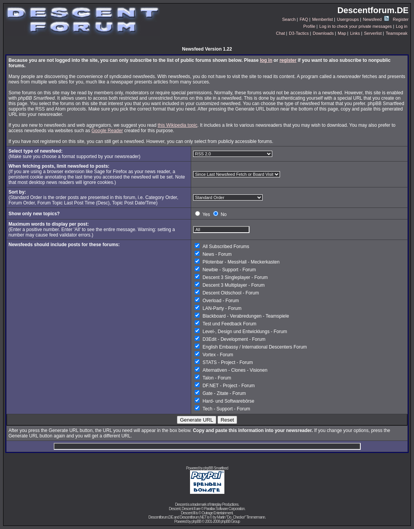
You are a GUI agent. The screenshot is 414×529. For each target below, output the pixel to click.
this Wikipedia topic (177, 125)
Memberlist (322, 19)
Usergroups (348, 19)
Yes (206, 214)
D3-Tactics (299, 33)
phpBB (196, 521)
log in (266, 60)
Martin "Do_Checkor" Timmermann (241, 517)
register (288, 60)
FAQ (304, 19)
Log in (401, 26)
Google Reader (107, 130)
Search (289, 19)
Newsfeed (376, 19)
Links (355, 33)
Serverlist (373, 33)
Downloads (323, 33)
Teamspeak (396, 33)
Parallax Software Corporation (224, 509)
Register (401, 19)
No (223, 214)
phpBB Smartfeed (215, 468)
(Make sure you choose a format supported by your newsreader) (74, 153)
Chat (280, 33)
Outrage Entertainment (217, 513)
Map (342, 33)
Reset (227, 420)
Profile (309, 26)
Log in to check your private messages (355, 26)
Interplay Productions (224, 504)
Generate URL (196, 420)
